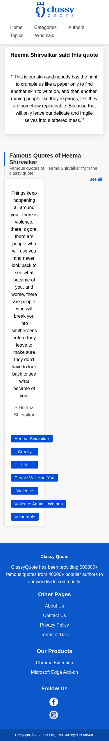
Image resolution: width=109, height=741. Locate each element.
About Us (54, 605)
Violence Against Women (39, 503)
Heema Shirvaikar (32, 438)
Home (16, 27)
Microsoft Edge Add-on (54, 672)
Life (24, 464)
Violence (25, 490)
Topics (16, 35)
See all (96, 179)
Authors (76, 27)
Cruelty (25, 451)
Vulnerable (25, 516)
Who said (44, 35)
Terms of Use (54, 634)
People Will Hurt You (34, 477)
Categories (45, 27)
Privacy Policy (54, 625)
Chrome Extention (54, 662)
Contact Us (54, 615)
